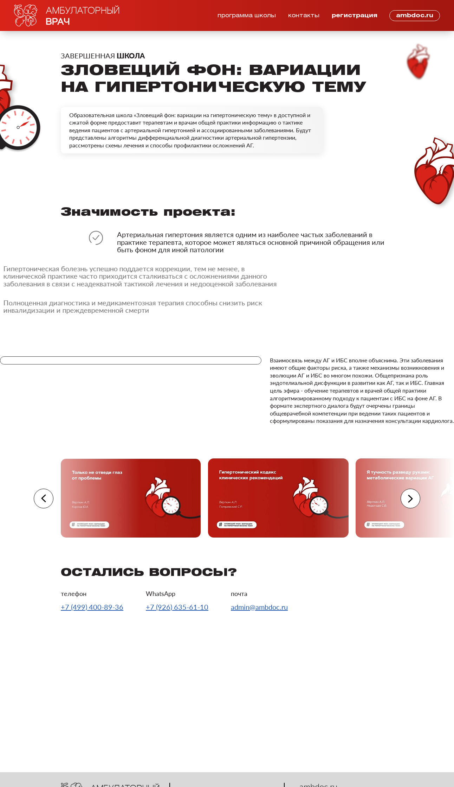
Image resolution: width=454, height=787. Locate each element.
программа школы (247, 15)
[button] (43, 498)
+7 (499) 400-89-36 (92, 607)
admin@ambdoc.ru (259, 607)
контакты (303, 15)
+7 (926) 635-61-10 (177, 607)
